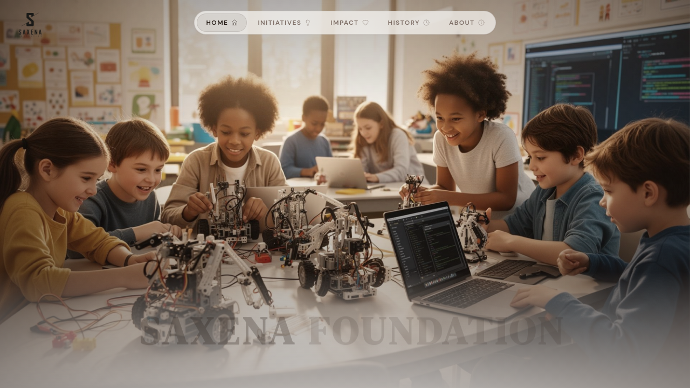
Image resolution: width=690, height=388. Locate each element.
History (409, 22)
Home (222, 22)
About (467, 22)
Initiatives (284, 22)
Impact (349, 22)
